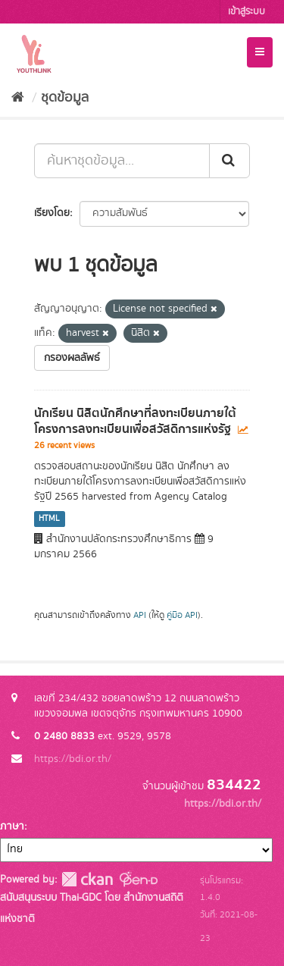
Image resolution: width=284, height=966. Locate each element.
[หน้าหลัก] (17, 98)
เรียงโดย (52, 213)
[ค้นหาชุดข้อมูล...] (122, 160)
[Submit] (229, 160)
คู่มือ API (182, 615)
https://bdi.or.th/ (72, 759)
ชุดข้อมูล (65, 98)
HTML (49, 519)
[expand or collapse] (260, 52)
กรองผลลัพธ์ (72, 357)
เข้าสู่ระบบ (246, 12)
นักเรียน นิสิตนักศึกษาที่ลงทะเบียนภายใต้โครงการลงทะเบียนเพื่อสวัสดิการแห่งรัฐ (135, 421)
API (139, 615)
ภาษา (12, 826)
